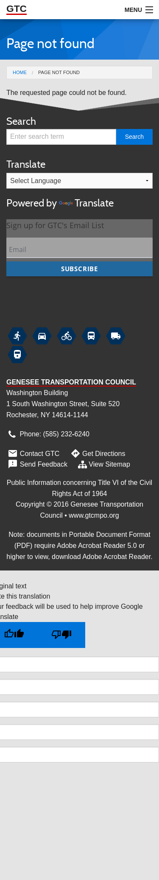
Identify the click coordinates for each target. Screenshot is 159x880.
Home (20, 72)
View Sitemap (103, 464)
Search (21, 121)
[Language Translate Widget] (79, 181)
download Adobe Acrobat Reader (101, 556)
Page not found (59, 72)
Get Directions (97, 453)
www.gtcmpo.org (94, 515)
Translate (79, 184)
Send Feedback (36, 464)
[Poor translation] (61, 635)
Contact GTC (32, 453)
